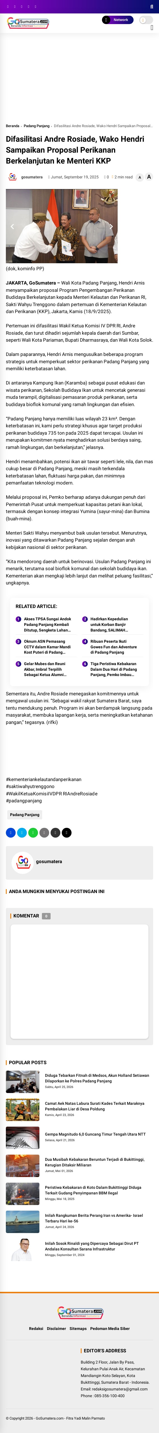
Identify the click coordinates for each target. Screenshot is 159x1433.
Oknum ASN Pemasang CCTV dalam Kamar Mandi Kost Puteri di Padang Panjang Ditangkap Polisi (47, 647)
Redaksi (36, 1328)
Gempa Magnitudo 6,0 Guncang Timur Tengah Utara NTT (95, 1134)
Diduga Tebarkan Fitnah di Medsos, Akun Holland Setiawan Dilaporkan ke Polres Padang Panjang (97, 1078)
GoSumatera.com (49, 1418)
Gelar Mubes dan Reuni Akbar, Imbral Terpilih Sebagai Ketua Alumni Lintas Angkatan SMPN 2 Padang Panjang (46, 669)
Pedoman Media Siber (110, 1328)
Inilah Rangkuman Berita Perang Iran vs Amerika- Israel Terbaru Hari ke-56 (94, 1218)
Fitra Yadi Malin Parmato (85, 1418)
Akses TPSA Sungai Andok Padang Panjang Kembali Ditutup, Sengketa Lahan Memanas (47, 625)
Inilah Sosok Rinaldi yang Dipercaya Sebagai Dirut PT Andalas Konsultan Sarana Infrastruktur (92, 1246)
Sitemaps (78, 1328)
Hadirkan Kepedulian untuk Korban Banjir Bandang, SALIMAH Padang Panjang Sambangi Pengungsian (112, 625)
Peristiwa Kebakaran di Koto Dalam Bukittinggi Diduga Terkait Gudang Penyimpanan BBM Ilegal (93, 1190)
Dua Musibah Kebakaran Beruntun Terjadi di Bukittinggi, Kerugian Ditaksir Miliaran (94, 1162)
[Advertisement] (79, 80)
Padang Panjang (36, 126)
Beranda (12, 126)
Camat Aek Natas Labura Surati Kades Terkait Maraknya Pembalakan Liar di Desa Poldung (94, 1106)
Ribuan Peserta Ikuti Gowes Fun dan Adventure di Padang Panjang (114, 646)
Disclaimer (56, 1328)
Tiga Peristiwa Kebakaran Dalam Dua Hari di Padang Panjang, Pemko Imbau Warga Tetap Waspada (114, 669)
